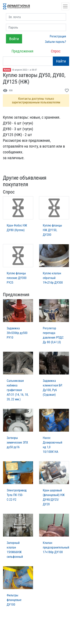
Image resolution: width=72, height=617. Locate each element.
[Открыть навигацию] (65, 6)
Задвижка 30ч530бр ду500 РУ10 (17, 332)
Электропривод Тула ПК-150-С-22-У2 (17, 495)
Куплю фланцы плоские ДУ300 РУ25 (16, 277)
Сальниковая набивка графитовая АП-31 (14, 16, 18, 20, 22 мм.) (17, 390)
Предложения (22, 51)
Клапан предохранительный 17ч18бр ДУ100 (56, 547)
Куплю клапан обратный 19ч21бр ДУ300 (53, 277)
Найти (61, 61)
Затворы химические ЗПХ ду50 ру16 (17, 442)
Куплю (7, 69)
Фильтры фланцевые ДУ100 (14, 599)
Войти (14, 38)
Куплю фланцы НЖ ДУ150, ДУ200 (52, 230)
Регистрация (58, 36)
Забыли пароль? (55, 42)
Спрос (55, 51)
